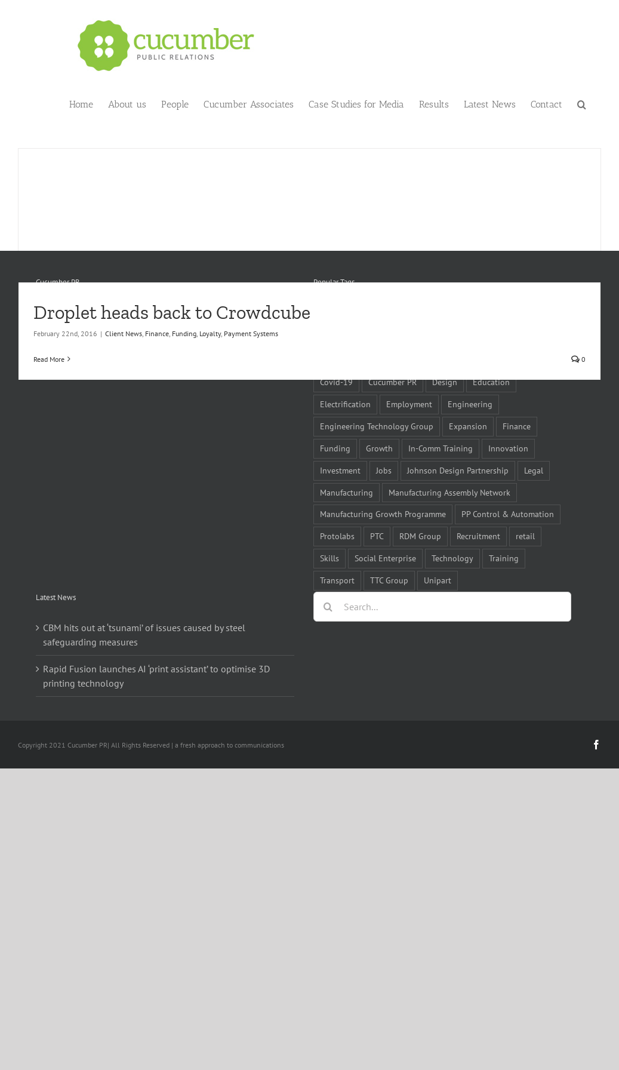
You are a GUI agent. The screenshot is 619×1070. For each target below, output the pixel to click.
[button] (581, 103)
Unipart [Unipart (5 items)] (437, 580)
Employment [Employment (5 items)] (409, 404)
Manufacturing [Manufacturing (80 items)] (346, 492)
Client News (123, 333)
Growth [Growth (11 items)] (379, 448)
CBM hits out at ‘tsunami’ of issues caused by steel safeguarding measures (144, 635)
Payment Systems (251, 333)
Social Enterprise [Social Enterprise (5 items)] (385, 558)
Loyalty (210, 333)
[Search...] (442, 607)
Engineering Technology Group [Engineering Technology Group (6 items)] (376, 426)
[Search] (328, 607)
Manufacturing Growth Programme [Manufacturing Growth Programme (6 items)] (383, 513)
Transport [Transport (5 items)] (337, 580)
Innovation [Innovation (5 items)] (508, 448)
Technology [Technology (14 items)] (452, 558)
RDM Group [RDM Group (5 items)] (420, 536)
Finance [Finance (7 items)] (517, 426)
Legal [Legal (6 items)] (533, 470)
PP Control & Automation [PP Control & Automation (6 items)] (507, 513)
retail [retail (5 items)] (525, 536)
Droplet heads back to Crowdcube (171, 312)
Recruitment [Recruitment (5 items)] (478, 536)
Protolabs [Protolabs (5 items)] (337, 536)
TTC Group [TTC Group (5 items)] (389, 580)
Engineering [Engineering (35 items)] (470, 404)
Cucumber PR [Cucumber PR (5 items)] (392, 382)
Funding (184, 333)
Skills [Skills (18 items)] (329, 558)
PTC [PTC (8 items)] (377, 536)
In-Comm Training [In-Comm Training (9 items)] (440, 448)
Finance (157, 333)
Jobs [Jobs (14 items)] (384, 470)
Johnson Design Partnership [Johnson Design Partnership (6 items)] (458, 470)
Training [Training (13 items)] (504, 558)
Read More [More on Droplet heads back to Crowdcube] (48, 359)
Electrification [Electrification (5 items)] (345, 404)
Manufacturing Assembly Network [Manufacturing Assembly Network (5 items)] (449, 492)
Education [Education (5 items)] (491, 382)
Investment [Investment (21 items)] (340, 470)
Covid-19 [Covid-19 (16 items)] (336, 382)
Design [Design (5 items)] (444, 382)
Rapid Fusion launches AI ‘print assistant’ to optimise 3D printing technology (156, 676)
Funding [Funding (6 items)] (335, 448)
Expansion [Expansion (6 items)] (468, 426)
